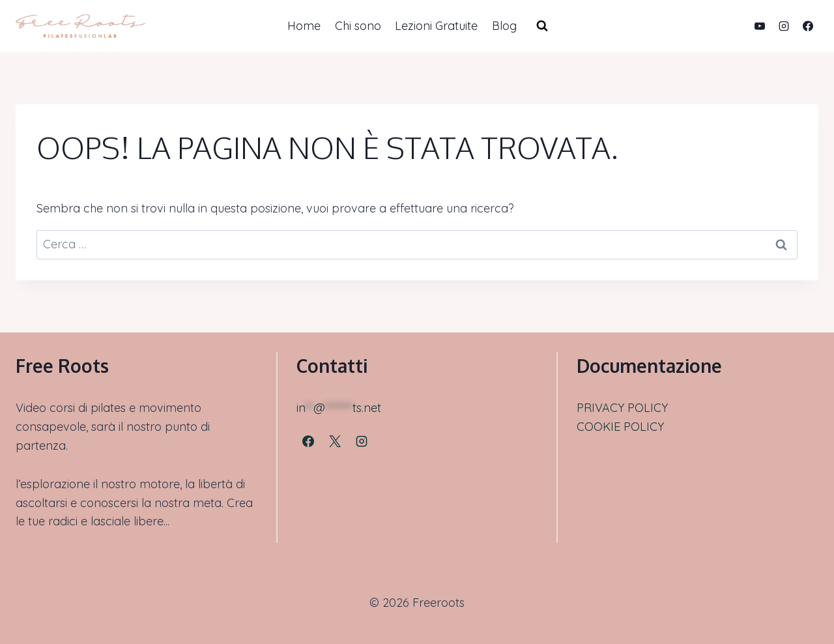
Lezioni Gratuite (436, 25)
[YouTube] (759, 26)
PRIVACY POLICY (622, 407)
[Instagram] (783, 26)
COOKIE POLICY (620, 426)
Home (304, 25)
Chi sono (358, 25)
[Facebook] (808, 26)
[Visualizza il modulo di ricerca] (542, 26)
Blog (504, 25)
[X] (335, 441)
